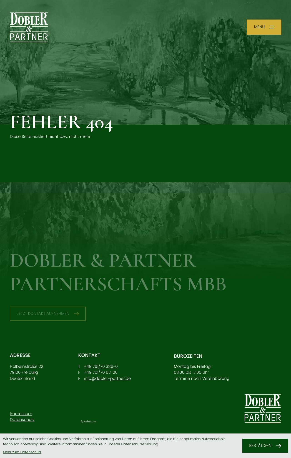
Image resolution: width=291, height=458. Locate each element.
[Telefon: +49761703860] (101, 367)
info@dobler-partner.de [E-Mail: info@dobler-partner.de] (107, 378)
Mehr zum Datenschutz (22, 452)
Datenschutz (22, 420)
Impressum (21, 414)
